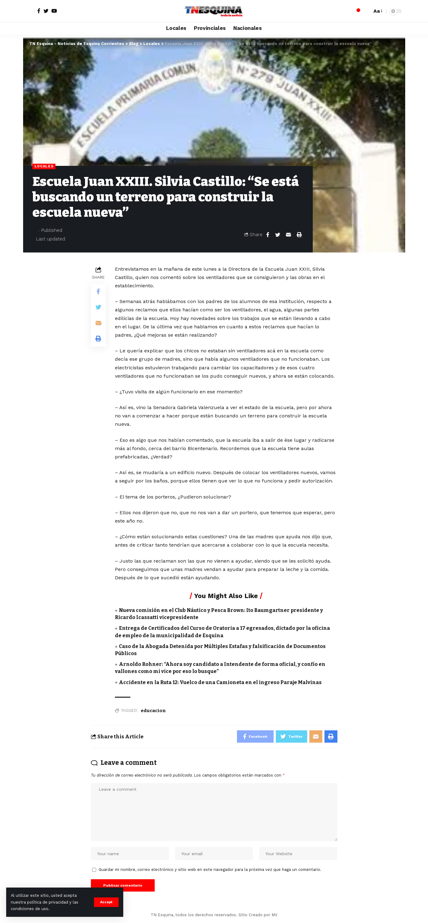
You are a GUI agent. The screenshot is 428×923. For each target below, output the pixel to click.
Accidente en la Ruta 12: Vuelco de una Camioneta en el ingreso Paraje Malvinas (220, 682)
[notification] (356, 11)
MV (274, 915)
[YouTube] (54, 10)
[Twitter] (46, 10)
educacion (153, 710)
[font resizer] (377, 11)
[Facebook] (39, 10)
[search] (366, 11)
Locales (44, 166)
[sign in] (29, 11)
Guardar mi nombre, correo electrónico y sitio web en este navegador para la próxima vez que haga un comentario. (210, 869)
